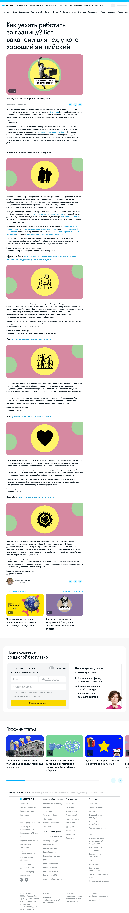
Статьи (92, 860)
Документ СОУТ (95, 900)
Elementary (47, 811)
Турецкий (70, 826)
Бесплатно (63, 5)
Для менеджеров (50, 867)
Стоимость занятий (28, 807)
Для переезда (48, 844)
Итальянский (71, 815)
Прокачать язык (69, 12)
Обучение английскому (52, 803)
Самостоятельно (96, 807)
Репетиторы (51, 5)
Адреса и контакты (27, 868)
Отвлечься (82, 12)
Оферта (46, 893)
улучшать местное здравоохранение (33, 416)
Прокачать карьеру (108, 12)
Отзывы (23, 819)
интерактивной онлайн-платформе (51, 132)
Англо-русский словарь (80, 5)
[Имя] (24, 679)
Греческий (70, 830)
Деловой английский (51, 856)
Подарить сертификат (29, 840)
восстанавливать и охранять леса (31, 339)
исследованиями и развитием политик (40, 229)
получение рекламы (33, 696)
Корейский (70, 834)
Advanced (47, 826)
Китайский (70, 823)
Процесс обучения (27, 811)
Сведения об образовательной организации (51, 900)
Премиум (93, 803)
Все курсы (24, 803)
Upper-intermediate (51, 823)
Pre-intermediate (50, 815)
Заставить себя (37, 12)
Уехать (47, 12)
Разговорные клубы (97, 828)
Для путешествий (50, 848)
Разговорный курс (50, 840)
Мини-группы (94, 811)
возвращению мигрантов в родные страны (45, 234)
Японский (70, 838)
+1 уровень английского (53, 837)
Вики (15, 12)
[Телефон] (52, 679)
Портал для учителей (28, 837)
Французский (93, 12)
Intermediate (48, 819)
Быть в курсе (24, 12)
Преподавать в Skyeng (29, 833)
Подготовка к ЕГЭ (50, 875)
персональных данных (44, 692)
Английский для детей (52, 879)
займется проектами (70, 217)
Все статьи (6, 12)
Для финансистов (50, 863)
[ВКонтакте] (21, 880)
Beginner (46, 807)
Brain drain (54, 112)
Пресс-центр (25, 875)
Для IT (45, 860)
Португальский (72, 819)
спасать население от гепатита (36, 497)
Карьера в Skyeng (27, 871)
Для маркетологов (50, 871)
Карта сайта (94, 864)
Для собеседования (51, 852)
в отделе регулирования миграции (48, 214)
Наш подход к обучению (30, 822)
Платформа (24, 815)
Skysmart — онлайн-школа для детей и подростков (97, 841)
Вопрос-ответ (25, 864)
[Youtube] (26, 880)
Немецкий (70, 807)
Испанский (57, 12)
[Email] (38, 687)
